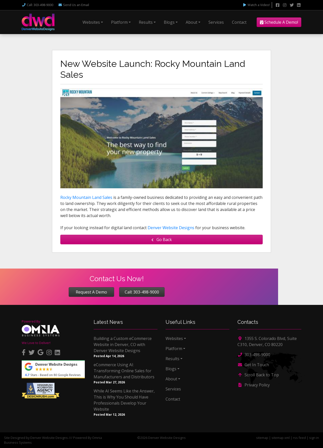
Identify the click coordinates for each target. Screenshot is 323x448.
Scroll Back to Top (258, 375)
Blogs (169, 22)
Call (37, 5)
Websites (91, 22)
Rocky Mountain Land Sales (86, 197)
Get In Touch (253, 364)
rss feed (299, 437)
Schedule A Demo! (279, 22)
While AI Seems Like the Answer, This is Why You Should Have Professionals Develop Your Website (124, 400)
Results (146, 22)
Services (216, 22)
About (191, 22)
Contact (239, 22)
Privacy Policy (253, 385)
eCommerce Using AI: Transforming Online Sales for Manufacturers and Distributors (124, 371)
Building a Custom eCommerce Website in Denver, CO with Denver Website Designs (123, 344)
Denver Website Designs (171, 227)
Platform (119, 22)
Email (73, 5)
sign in (314, 437)
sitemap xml (281, 437)
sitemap (262, 437)
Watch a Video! (256, 5)
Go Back (161, 239)
